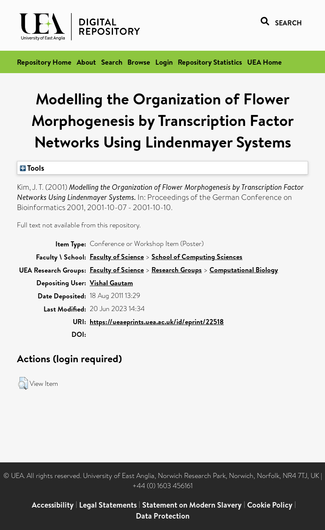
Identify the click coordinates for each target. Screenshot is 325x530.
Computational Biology (243, 269)
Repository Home (44, 62)
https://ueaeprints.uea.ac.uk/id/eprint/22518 (157, 321)
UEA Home (264, 62)
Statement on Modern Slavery (192, 505)
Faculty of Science (117, 256)
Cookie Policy (269, 505)
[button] (23, 383)
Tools (32, 167)
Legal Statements (108, 505)
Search (111, 62)
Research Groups (176, 269)
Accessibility (53, 505)
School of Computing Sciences (196, 256)
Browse (138, 62)
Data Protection (163, 516)
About (86, 62)
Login (164, 62)
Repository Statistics (210, 62)
